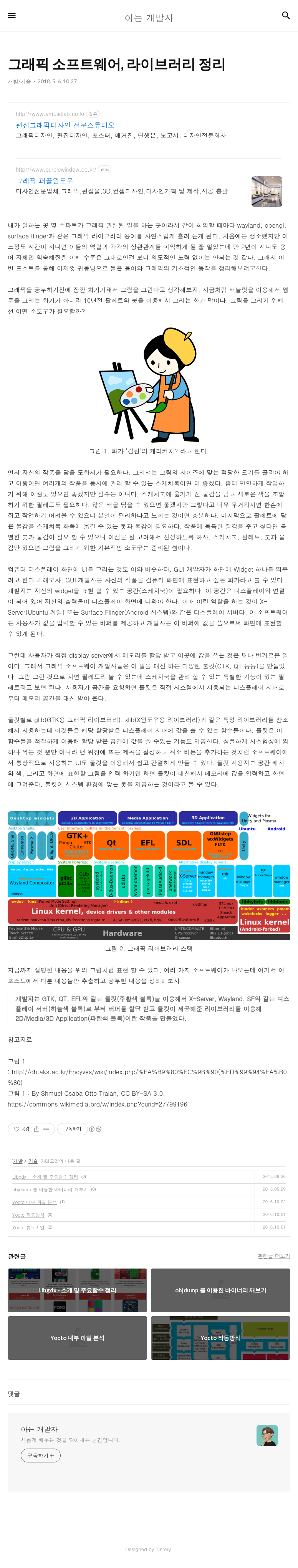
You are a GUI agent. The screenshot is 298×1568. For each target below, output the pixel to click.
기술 (33, 1161)
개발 (18, 1161)
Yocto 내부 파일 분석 (34, 1202)
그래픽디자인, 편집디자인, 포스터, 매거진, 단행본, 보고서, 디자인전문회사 (121, 135)
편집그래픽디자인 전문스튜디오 (65, 125)
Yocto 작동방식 (28, 1214)
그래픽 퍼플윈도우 (44, 180)
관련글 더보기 (274, 1256)
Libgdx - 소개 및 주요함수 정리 (45, 1176)
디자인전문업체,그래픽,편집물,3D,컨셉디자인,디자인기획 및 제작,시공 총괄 (122, 191)
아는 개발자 (39, 1429)
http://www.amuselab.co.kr (50, 114)
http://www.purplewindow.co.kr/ (56, 169)
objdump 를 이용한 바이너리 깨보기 (50, 1189)
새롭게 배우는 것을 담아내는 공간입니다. (71, 1440)
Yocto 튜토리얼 (28, 1227)
